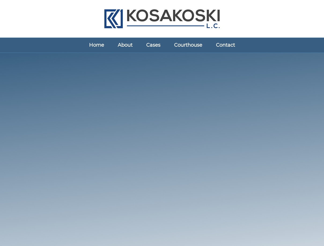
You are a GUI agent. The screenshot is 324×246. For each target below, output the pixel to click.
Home (96, 45)
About (125, 45)
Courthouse (188, 45)
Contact (225, 45)
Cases (153, 45)
